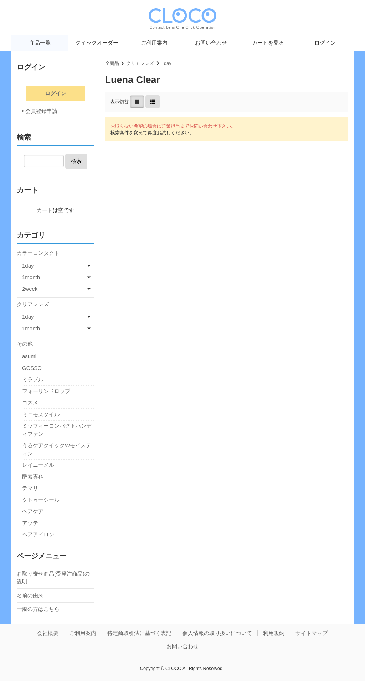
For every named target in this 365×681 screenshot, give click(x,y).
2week (29, 289)
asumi (29, 356)
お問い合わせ (211, 43)
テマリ (30, 488)
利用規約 (273, 633)
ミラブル (32, 379)
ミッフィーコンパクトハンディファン (57, 430)
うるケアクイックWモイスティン (56, 449)
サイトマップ (311, 633)
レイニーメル (38, 465)
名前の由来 (30, 595)
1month (31, 277)
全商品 (112, 63)
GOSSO (32, 368)
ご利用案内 (154, 43)
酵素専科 (32, 477)
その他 (25, 344)
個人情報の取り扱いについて (217, 633)
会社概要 (47, 633)
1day (166, 63)
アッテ (30, 523)
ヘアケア (32, 511)
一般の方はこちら (38, 609)
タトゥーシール (41, 500)
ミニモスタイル (41, 414)
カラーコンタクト (38, 253)
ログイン (325, 43)
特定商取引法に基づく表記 (139, 633)
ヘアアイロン (38, 534)
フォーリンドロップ (46, 391)
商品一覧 (40, 43)
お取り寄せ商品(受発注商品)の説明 (53, 578)
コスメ (30, 402)
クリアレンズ (140, 63)
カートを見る (268, 43)
